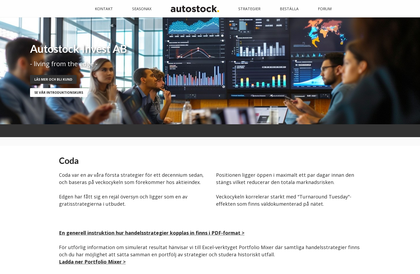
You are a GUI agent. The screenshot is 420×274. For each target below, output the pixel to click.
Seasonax (141, 8)
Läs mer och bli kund (53, 79)
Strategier (249, 8)
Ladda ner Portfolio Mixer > (92, 261)
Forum (325, 8)
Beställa (289, 8)
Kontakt (104, 8)
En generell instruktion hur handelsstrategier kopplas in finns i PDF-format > (151, 233)
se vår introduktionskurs (58, 92)
